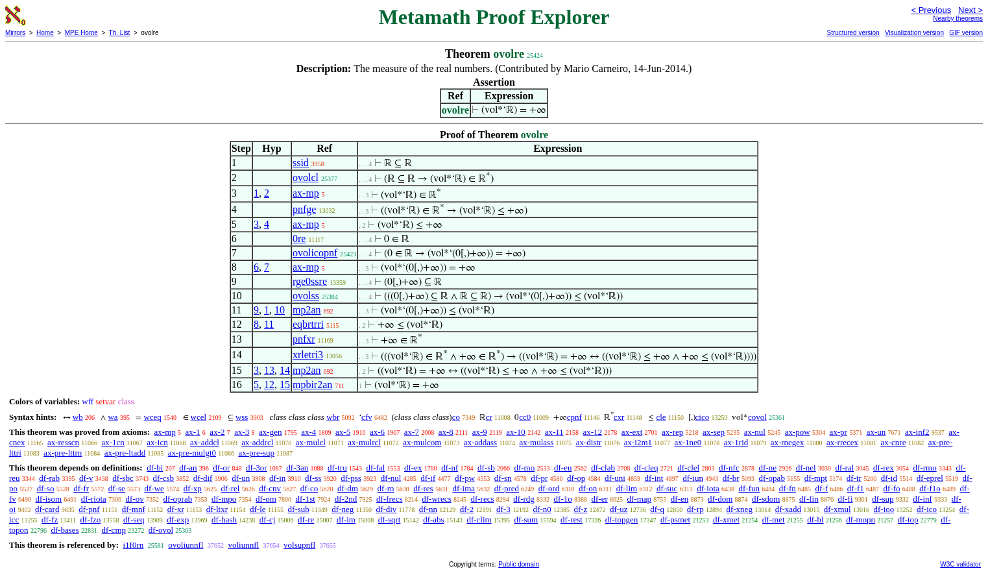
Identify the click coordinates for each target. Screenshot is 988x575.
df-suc (667, 488)
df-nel (806, 467)
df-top (908, 519)
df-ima (463, 488)
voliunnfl (243, 545)
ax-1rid (736, 442)
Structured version (852, 32)
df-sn (503, 478)
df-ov (135, 499)
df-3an (297, 467)
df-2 (467, 509)
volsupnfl (299, 545)
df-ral (844, 467)
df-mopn (860, 519)
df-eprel (930, 478)
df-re (306, 519)
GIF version (966, 32)
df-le (258, 509)
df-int (654, 478)
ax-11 (554, 432)
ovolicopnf (315, 252)
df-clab (603, 467)
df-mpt (815, 478)
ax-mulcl (311, 442)
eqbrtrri (308, 324)
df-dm (347, 488)
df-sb (486, 467)
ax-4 (308, 432)
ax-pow (797, 432)
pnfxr (304, 339)
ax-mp (306, 193)
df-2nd (346, 499)
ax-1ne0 (687, 442)
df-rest (571, 519)
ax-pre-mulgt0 (192, 453)
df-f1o (930, 488)
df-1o (563, 499)
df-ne (767, 467)
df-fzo (90, 519)
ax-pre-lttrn (62, 453)
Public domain (518, 564)
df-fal (375, 467)
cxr (619, 417)
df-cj (267, 519)
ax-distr (589, 442)
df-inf (922, 499)
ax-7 (411, 432)
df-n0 (542, 509)
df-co (309, 488)
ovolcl (306, 177)
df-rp (695, 509)
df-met (773, 519)
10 (279, 309)
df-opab (771, 478)
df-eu (563, 467)
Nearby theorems (958, 18)
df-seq (134, 519)
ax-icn (157, 442)
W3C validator (960, 564)
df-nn (428, 509)
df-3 (503, 509)
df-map (639, 499)
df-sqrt (389, 519)
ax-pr (838, 432)
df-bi (155, 467)
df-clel (688, 467)
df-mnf (133, 509)
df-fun (749, 488)
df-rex (883, 467)
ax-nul (754, 432)
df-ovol (161, 530)
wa (112, 417)
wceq (152, 417)
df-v (86, 478)
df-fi (844, 499)
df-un (241, 478)
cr (489, 417)
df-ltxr (217, 509)
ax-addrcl (257, 442)
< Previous (931, 10)
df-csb (164, 478)
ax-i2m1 (638, 442)
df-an (188, 467)
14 (285, 370)
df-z (580, 509)
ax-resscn (63, 442)
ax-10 (515, 432)
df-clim (478, 519)
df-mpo (223, 499)
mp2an (307, 309)
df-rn (386, 488)
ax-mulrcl (364, 442)
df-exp (178, 519)
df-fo (892, 488)
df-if (427, 478)
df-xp (193, 488)
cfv (366, 417)
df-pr (539, 478)
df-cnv (270, 488)
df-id (889, 478)
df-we (154, 488)
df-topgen (621, 519)
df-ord (549, 488)
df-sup (882, 499)
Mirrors (15, 32)
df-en (679, 499)
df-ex (413, 467)
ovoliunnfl (185, 545)
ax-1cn (112, 442)
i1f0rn (133, 545)
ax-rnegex (787, 442)
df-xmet (726, 519)
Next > (970, 10)
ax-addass (480, 442)
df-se (116, 488)
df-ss (313, 478)
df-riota (93, 499)
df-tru (337, 467)
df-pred (506, 488)
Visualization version (914, 32)
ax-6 (377, 432)
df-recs (482, 499)
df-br (731, 478)
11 (269, 324)
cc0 (525, 417)
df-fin (809, 499)
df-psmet (675, 519)
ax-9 (479, 432)
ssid (301, 162)
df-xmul (837, 509)
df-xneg (739, 509)
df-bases (64, 530)
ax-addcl (204, 442)
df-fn (787, 488)
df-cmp (113, 530)
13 (269, 370)
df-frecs (389, 499)
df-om (266, 499)
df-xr (175, 509)
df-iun (692, 478)
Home (45, 32)
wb (78, 417)
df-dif (203, 478)
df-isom (49, 499)
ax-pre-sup (256, 453)
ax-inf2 (917, 432)
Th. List (119, 32)
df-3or (256, 467)
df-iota (708, 488)
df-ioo (883, 509)
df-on (588, 488)
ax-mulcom (422, 442)
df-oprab (177, 499)
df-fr (81, 488)
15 (285, 384)
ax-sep (714, 432)
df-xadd (788, 509)
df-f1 (855, 488)
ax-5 (342, 432)
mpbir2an (312, 384)
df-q (657, 509)
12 (269, 384)
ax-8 (446, 432)
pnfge (304, 209)
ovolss (306, 295)
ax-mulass (537, 442)
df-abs (433, 519)
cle (661, 417)
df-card (47, 509)
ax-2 (217, 432)
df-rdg (524, 499)
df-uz (618, 509)
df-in (277, 478)
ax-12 (593, 432)
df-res (423, 488)
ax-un (876, 432)
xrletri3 (308, 354)
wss (241, 417)
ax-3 (241, 432)
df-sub (298, 509)
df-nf (449, 467)
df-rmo (925, 467)
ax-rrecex (842, 442)
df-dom (720, 499)
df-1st (305, 499)
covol (757, 417)
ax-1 (193, 432)
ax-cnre (893, 442)
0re (299, 238)
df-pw (465, 478)
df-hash (224, 519)
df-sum (526, 519)
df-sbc (123, 478)
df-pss (351, 478)
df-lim (627, 488)
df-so (45, 488)
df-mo (524, 467)
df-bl (815, 519)
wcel (199, 417)
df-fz (50, 519)
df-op (576, 478)
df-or (221, 467)
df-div (386, 509)
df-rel (230, 488)
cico (702, 417)
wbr (332, 417)
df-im (346, 519)
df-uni (615, 478)
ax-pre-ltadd (125, 453)
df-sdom (766, 499)
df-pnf (89, 509)
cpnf (574, 417)
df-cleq (646, 467)
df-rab (49, 478)
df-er (599, 499)
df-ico (927, 509)
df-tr (854, 478)
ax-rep (672, 432)
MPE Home (81, 32)
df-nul (391, 478)
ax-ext (631, 432)
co (456, 417)
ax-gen (270, 432)
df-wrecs (436, 499)
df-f (821, 488)
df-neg (342, 509)
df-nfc (729, 467)
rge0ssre (310, 281)
